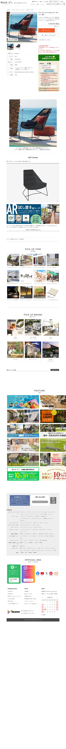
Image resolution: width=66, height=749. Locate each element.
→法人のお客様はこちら (13, 603)
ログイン (18, 239)
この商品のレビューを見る (45, 39)
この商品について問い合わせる (49, 35)
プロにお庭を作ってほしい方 (27, 613)
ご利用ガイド (10, 593)
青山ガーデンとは (28, 593)
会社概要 (26, 591)
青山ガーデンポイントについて (14, 596)
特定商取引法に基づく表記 (30, 598)
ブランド (43, 4)
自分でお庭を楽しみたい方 (27, 610)
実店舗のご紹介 (28, 596)
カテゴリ (33, 4)
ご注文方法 (10, 591)
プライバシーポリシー (29, 601)
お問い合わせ (10, 601)
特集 (38, 4)
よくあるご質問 (11, 598)
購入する (46, 30)
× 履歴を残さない (54, 369)
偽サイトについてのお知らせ (31, 603)
